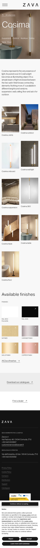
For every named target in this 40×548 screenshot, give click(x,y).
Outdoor (15, 38)
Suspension (6, 38)
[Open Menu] (5, 5)
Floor (9, 42)
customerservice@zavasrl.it (13, 444)
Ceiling (31, 38)
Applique (24, 38)
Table (4, 42)
